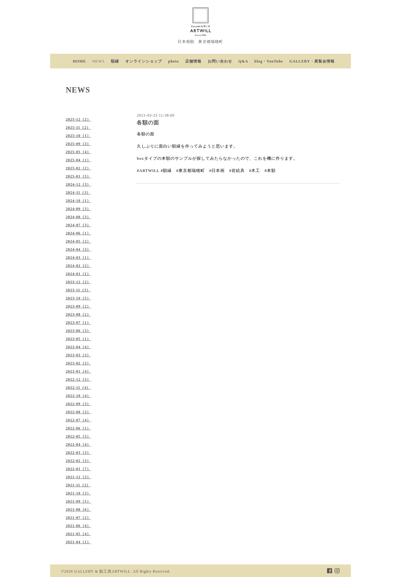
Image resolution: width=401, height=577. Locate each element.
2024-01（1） (78, 274)
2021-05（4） (78, 534)
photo (173, 61)
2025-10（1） (78, 135)
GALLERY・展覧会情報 (312, 61)
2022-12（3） (78, 379)
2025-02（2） (78, 168)
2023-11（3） (78, 290)
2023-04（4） (78, 347)
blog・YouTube (268, 61)
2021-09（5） (78, 501)
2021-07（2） (78, 517)
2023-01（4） (78, 371)
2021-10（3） (78, 493)
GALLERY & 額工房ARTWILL (102, 571)
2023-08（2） (78, 314)
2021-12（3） (78, 477)
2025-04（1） (78, 160)
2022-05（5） (78, 436)
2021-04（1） (78, 542)
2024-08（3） (78, 217)
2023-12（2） (78, 282)
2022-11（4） (78, 387)
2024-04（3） (78, 249)
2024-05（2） (78, 241)
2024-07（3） (78, 225)
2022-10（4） (78, 396)
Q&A (243, 61)
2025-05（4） (78, 152)
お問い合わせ (220, 61)
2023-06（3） (78, 331)
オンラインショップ (143, 61)
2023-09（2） (78, 306)
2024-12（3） (78, 184)
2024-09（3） (78, 209)
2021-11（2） (78, 485)
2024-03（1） (78, 257)
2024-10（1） (78, 200)
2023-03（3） (78, 355)
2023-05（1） (78, 339)
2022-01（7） (78, 469)
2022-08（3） (78, 412)
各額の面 (148, 123)
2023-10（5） (78, 298)
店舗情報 (193, 61)
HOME (79, 61)
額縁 (115, 61)
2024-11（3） (78, 192)
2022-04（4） (78, 444)
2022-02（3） (78, 461)
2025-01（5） (78, 176)
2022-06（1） (78, 428)
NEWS (98, 61)
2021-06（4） (78, 526)
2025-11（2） (78, 127)
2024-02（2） (78, 265)
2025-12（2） (78, 119)
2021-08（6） (78, 509)
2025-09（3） (78, 144)
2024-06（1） (78, 233)
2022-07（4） (78, 420)
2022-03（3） (78, 452)
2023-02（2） (78, 363)
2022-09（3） (78, 404)
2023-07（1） (78, 322)
